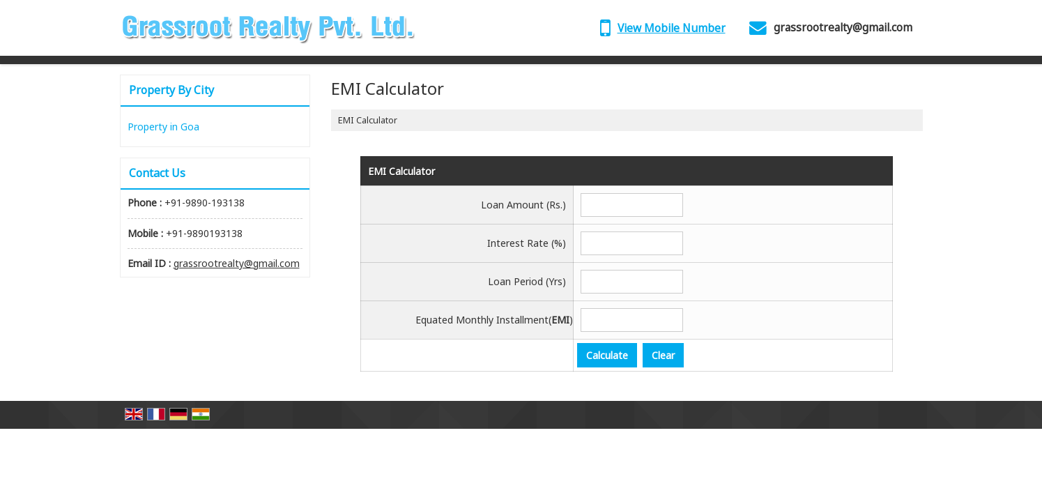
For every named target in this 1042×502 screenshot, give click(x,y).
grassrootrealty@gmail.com (843, 27)
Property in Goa (163, 126)
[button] (672, 28)
